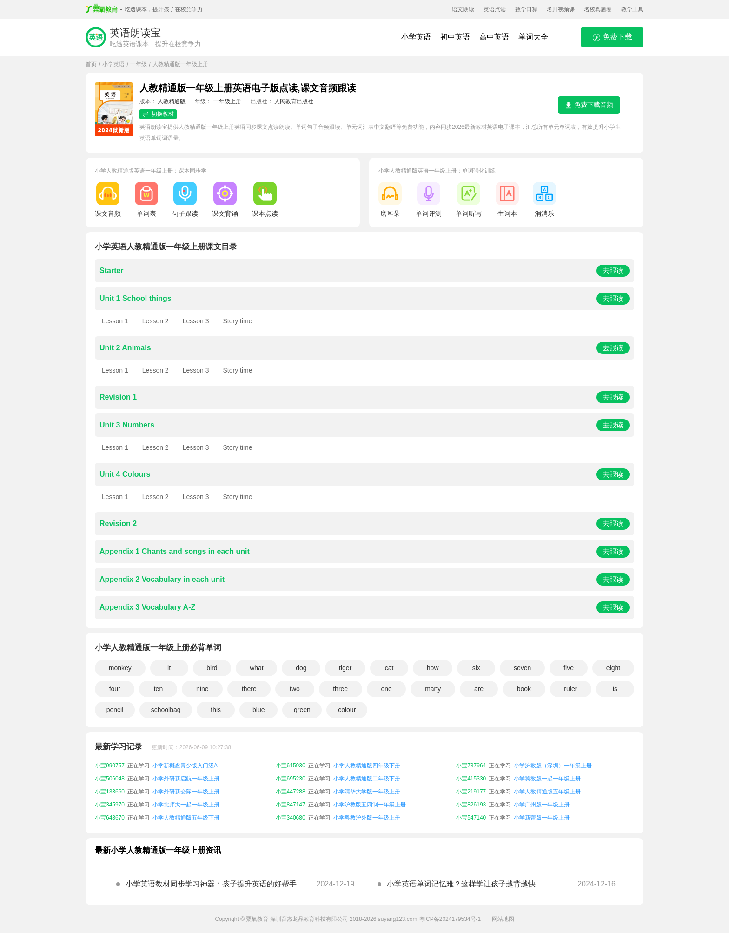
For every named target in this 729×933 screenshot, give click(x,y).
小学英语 (416, 37)
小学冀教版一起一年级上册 (547, 778)
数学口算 (526, 9)
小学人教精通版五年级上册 (547, 791)
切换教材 (158, 114)
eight (613, 668)
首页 (91, 64)
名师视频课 (561, 9)
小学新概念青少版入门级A (185, 765)
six (476, 668)
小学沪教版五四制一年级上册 (369, 804)
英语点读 (495, 9)
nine (202, 689)
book (524, 689)
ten (158, 689)
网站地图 (503, 919)
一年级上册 (227, 101)
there (249, 689)
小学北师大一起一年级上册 (185, 804)
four (114, 689)
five (568, 668)
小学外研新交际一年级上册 (185, 791)
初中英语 (455, 37)
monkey (120, 668)
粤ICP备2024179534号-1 (450, 919)
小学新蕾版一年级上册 (542, 817)
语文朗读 (463, 9)
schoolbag (166, 709)
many (433, 689)
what (257, 668)
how (433, 668)
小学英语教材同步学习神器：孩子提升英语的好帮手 (211, 884)
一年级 (138, 64)
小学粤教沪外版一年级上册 (366, 817)
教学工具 (632, 9)
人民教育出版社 (293, 101)
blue (258, 709)
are (479, 689)
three (340, 689)
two (295, 689)
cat (389, 668)
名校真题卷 (598, 9)
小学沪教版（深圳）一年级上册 (553, 765)
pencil (115, 709)
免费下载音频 (589, 105)
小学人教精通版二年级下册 (366, 778)
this (216, 709)
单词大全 (533, 37)
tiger (345, 668)
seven (522, 668)
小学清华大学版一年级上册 (366, 791)
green (302, 709)
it (169, 668)
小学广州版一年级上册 (542, 804)
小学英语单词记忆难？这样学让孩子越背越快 (461, 884)
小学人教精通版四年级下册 (366, 765)
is (615, 689)
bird (211, 668)
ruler (570, 689)
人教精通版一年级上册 (180, 64)
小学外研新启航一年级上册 (185, 778)
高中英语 (494, 37)
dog (301, 668)
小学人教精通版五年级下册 (185, 817)
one (386, 689)
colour (347, 709)
